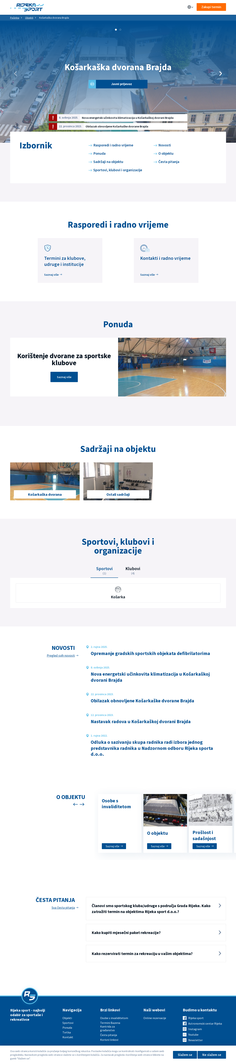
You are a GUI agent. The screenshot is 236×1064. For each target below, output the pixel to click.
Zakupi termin (211, 7)
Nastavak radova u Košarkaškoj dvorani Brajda (141, 721)
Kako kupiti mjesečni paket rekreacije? (126, 932)
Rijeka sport (196, 1018)
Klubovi (132, 570)
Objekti (57, 7)
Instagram (195, 1029)
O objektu (166, 153)
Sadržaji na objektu (108, 161)
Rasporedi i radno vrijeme (113, 145)
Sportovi (91, 7)
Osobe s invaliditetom (114, 1018)
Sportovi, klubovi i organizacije (117, 170)
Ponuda (73, 7)
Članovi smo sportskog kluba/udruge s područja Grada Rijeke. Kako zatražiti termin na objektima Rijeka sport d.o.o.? (151, 908)
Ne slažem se (211, 1055)
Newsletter (195, 1040)
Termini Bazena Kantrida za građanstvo (110, 1026)
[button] (116, 29)
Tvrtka (66, 1032)
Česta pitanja (168, 161)
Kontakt (142, 7)
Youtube (193, 1034)
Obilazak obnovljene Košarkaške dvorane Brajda (117, 126)
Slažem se (185, 1055)
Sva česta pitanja (63, 908)
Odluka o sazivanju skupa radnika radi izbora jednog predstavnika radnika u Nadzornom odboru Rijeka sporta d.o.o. (152, 748)
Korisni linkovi (109, 1040)
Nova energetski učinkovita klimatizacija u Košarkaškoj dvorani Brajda (128, 118)
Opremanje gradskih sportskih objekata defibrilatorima (150, 653)
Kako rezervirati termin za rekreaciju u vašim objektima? (142, 953)
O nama (126, 7)
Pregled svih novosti (61, 656)
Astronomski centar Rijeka (205, 1023)
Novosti (164, 145)
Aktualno (110, 7)
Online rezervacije (154, 1018)
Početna (14, 17)
